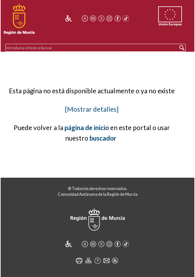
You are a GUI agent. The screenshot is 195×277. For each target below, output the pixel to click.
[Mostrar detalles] (91, 109)
